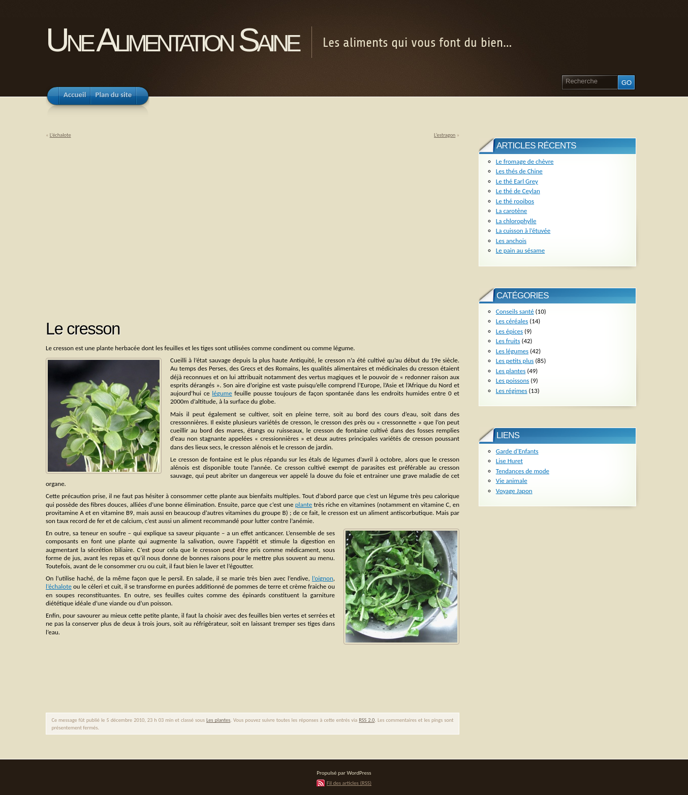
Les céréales (512, 321)
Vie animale (511, 480)
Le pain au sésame (520, 250)
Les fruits (508, 341)
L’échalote (60, 135)
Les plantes (218, 720)
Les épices (509, 331)
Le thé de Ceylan (518, 191)
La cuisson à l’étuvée (523, 230)
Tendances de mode (522, 471)
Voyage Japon (514, 491)
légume (222, 393)
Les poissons (512, 380)
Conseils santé (515, 311)
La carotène (511, 211)
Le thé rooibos (515, 201)
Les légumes (512, 351)
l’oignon (322, 578)
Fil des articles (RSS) (349, 782)
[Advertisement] (131, 226)
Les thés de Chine (519, 171)
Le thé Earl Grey (517, 181)
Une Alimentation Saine (172, 39)
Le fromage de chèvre (525, 161)
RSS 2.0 (366, 720)
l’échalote (59, 586)
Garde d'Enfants (517, 451)
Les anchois (511, 240)
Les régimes (511, 390)
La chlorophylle (516, 221)
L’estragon (444, 135)
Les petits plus (515, 360)
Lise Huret (509, 461)
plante (303, 504)
